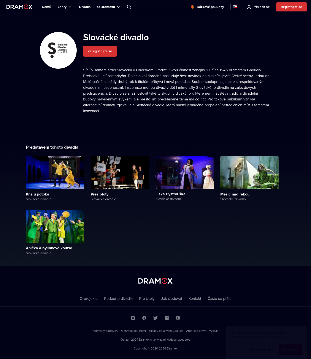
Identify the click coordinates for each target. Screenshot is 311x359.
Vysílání (214, 331)
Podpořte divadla (118, 298)
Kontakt (195, 298)
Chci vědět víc (260, 345)
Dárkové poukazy (210, 6)
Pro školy (147, 298)
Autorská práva (196, 331)
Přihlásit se (261, 6)
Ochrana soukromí (133, 331)
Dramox (19, 6)
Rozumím (290, 345)
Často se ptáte (220, 298)
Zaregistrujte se (100, 51)
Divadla (85, 6)
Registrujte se (291, 6)
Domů (46, 6)
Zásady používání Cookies (166, 331)
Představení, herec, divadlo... (129, 7)
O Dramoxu (106, 6)
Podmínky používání (105, 331)
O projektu (89, 298)
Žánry (62, 6)
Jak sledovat (171, 298)
